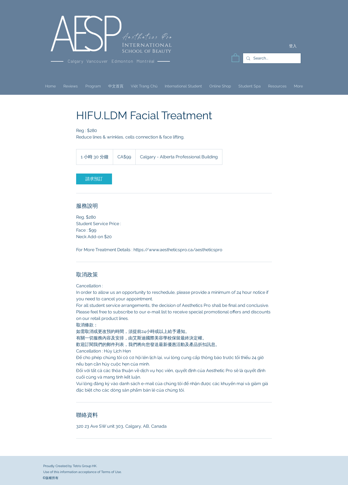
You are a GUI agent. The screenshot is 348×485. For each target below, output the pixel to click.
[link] (94, 179)
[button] (235, 57)
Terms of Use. (111, 472)
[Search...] (271, 58)
